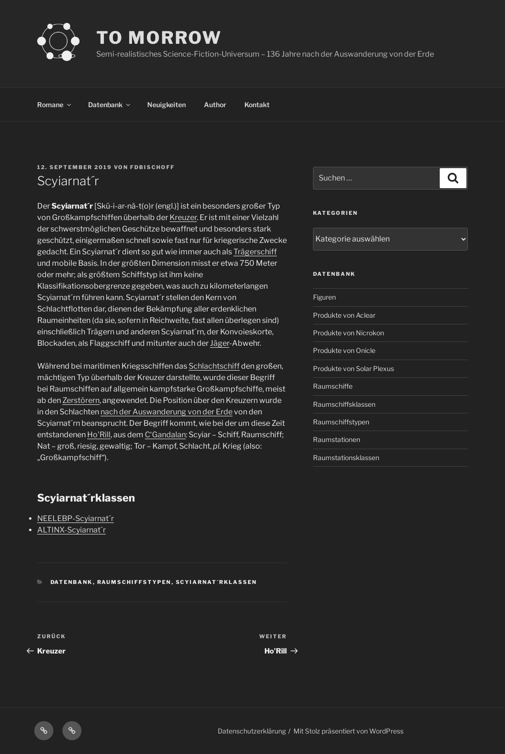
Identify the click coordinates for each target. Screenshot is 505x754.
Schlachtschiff (214, 366)
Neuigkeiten (166, 105)
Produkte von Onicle (344, 350)
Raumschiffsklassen (344, 404)
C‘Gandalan (165, 434)
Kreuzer (183, 217)
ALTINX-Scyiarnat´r (71, 529)
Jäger (219, 343)
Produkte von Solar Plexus (353, 368)
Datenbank (109, 105)
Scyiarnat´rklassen (216, 582)
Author (215, 105)
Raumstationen (336, 439)
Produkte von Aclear (344, 315)
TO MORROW (159, 37)
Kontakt (257, 105)
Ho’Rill (99, 434)
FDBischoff (152, 167)
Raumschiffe (333, 386)
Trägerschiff (255, 251)
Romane (54, 105)
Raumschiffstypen (134, 582)
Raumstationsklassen (346, 457)
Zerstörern (81, 400)
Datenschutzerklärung (252, 731)
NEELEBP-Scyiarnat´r (75, 518)
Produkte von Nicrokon (348, 333)
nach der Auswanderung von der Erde (166, 411)
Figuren (324, 297)
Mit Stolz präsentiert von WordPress (348, 731)
